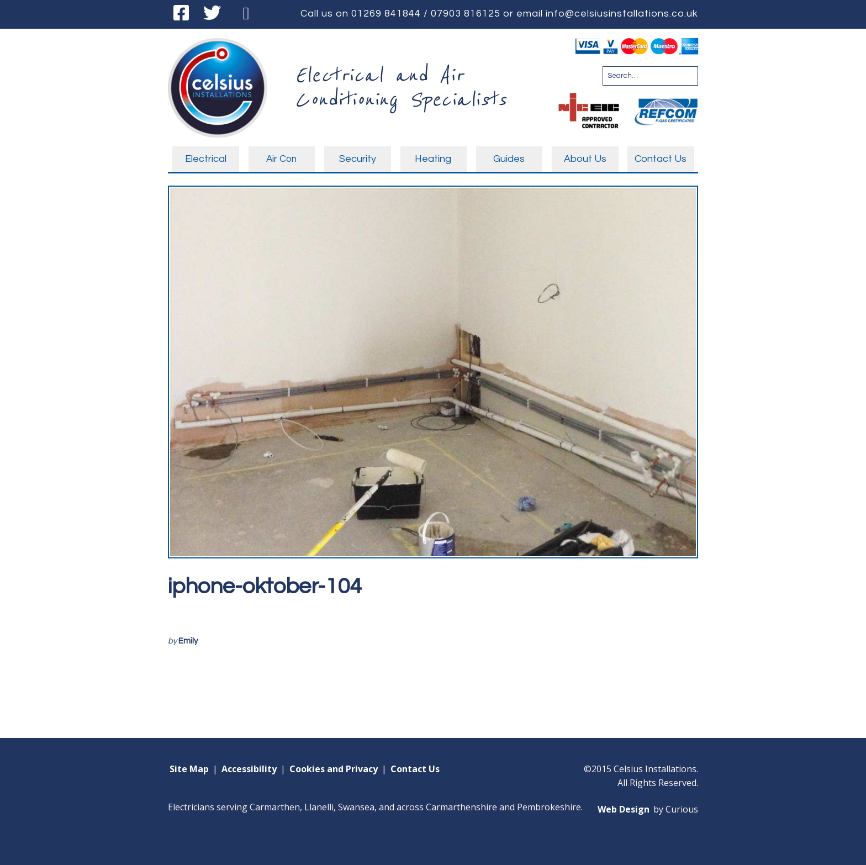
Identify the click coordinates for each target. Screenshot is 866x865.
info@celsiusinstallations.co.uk (622, 13)
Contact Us (415, 769)
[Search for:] (650, 76)
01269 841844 (386, 13)
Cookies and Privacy (333, 769)
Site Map (189, 769)
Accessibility (249, 769)
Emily (188, 641)
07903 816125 (465, 13)
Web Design (624, 809)
